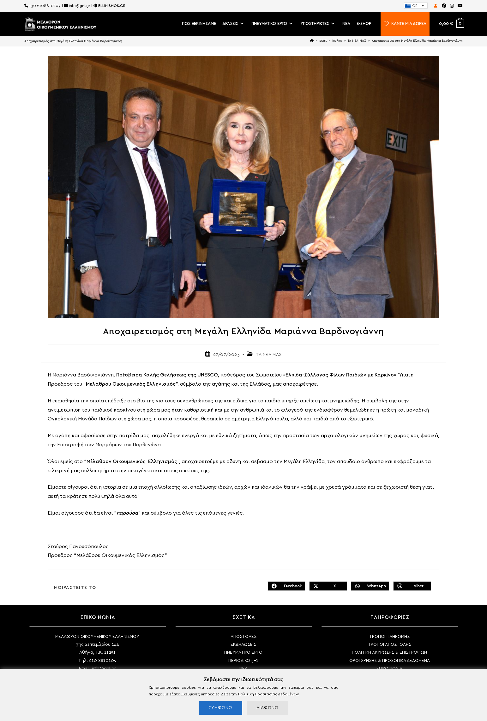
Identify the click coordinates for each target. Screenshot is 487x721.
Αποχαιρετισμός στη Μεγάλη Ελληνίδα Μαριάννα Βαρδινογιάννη (417, 40)
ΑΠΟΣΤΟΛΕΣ (243, 636)
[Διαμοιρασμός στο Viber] (412, 586)
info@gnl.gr (79, 6)
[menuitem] (416, 6)
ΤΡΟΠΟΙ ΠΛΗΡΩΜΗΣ (389, 636)
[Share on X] (328, 586)
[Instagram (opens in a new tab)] (452, 6)
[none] (416, 6)
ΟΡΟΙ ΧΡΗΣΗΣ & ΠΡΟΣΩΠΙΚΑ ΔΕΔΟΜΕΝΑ (389, 660)
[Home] (312, 40)
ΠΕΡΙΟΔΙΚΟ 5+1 (243, 660)
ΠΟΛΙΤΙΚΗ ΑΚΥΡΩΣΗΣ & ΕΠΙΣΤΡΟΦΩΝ (389, 652)
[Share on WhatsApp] (370, 586)
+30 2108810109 (45, 6)
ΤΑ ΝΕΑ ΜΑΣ (269, 354)
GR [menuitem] (415, 6)
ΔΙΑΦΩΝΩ (267, 708)
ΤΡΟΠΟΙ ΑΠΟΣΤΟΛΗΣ (389, 644)
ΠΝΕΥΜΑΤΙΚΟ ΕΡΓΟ (243, 652)
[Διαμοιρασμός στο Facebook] (286, 586)
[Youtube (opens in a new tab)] (459, 6)
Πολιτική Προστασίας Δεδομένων (268, 694)
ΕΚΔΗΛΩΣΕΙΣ (243, 644)
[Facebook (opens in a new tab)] (444, 6)
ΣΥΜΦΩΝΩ (220, 708)
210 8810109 (103, 660)
